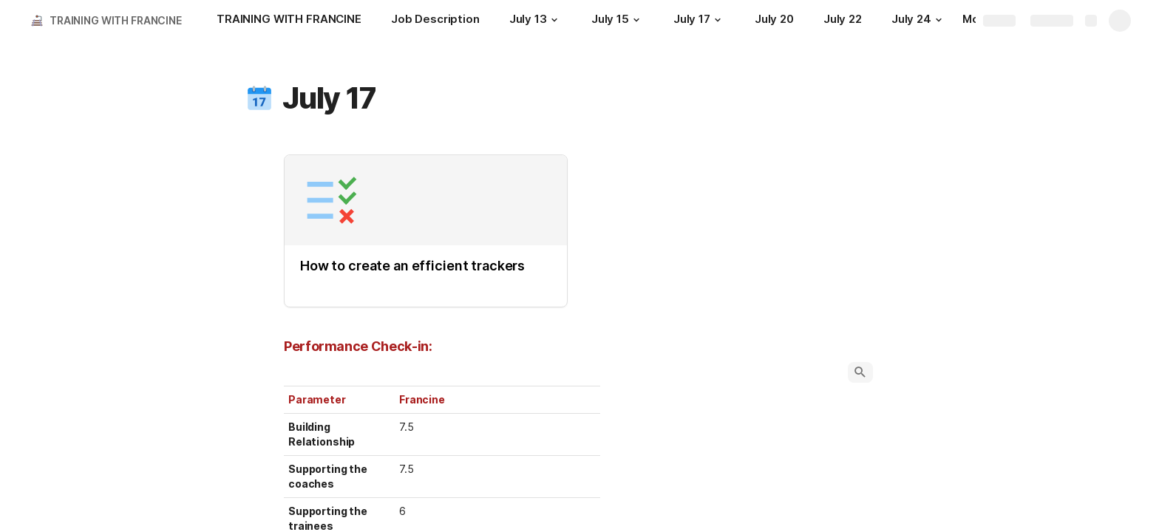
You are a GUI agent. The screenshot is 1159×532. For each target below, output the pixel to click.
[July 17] (699, 20)
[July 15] (618, 20)
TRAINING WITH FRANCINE (116, 20)
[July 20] (774, 20)
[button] (554, 20)
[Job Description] (435, 20)
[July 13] (535, 20)
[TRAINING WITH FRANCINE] (289, 20)
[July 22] (843, 20)
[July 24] (919, 20)
